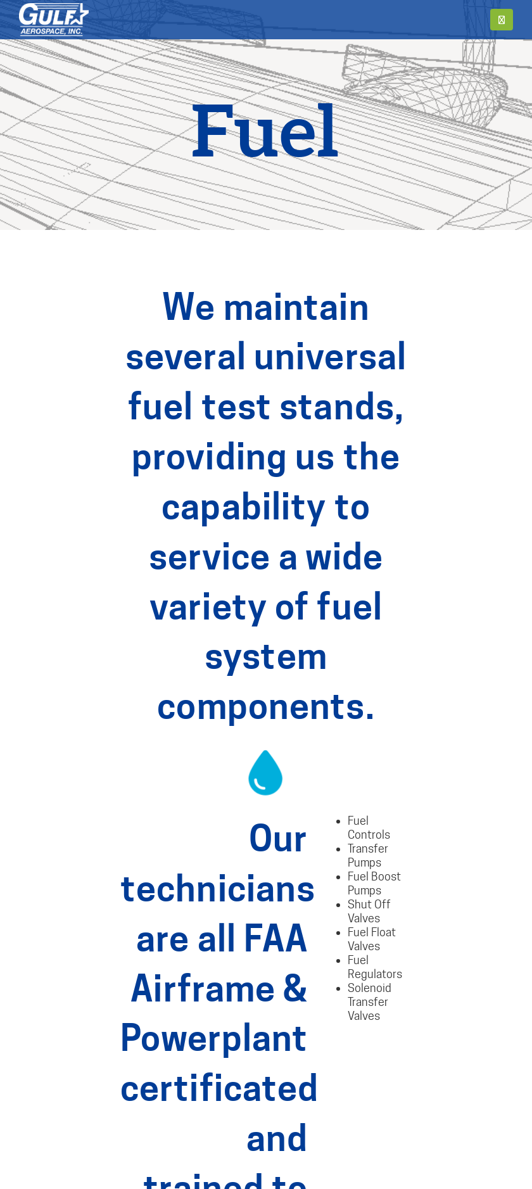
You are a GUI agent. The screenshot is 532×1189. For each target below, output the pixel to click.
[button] (501, 19)
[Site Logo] (54, 19)
